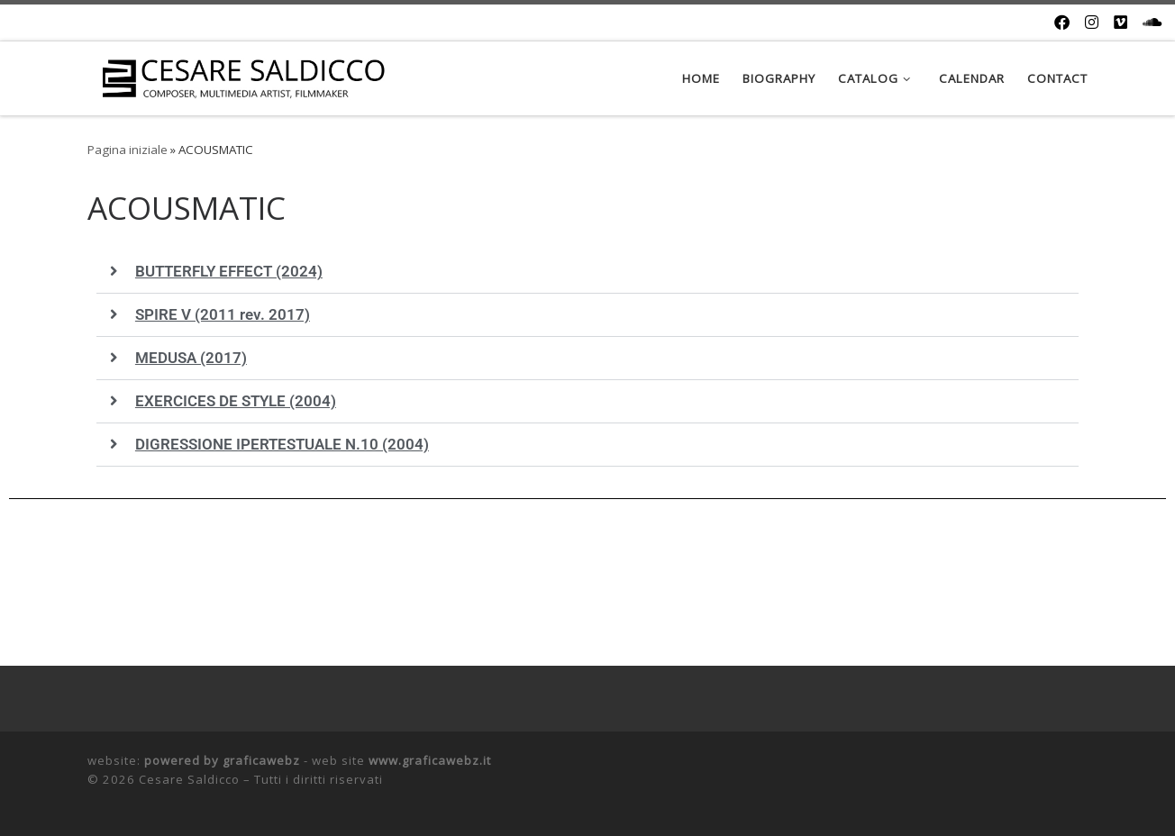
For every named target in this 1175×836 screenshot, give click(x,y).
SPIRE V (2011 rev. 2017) (222, 314)
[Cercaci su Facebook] (1062, 22)
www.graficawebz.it (430, 760)
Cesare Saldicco (189, 779)
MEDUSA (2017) (191, 358)
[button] (587, 272)
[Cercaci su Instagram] (1091, 22)
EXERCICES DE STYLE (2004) (235, 401)
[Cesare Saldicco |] (243, 78)
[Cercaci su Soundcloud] (1152, 22)
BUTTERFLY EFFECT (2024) (229, 271)
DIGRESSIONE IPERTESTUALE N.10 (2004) (282, 444)
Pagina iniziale (127, 149)
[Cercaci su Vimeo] (1120, 22)
